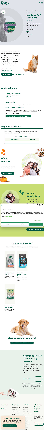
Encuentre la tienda (7, 173)
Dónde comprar (6, 74)
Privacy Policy (32, 357)
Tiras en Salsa (14, 402)
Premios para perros (15, 408)
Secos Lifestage (14, 378)
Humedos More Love (26, 405)
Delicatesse (25, 395)
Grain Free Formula (15, 385)
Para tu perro (15, 374)
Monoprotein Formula (16, 380)
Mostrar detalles (37, 220)
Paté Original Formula (16, 389)
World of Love (4, 374)
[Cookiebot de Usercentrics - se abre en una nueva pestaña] (38, 205)
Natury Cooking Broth (27, 401)
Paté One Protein (15, 393)
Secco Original (25, 376)
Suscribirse (38, 348)
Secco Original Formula (16, 376)
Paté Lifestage (14, 391)
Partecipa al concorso (10, 425)
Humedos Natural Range (16, 406)
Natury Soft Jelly (15, 404)
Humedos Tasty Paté (15, 400)
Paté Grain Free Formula (16, 395)
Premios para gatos (26, 407)
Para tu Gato (26, 374)
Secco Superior (25, 378)
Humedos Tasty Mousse (27, 391)
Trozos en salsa (25, 387)
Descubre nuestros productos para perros (22, 312)
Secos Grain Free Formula (16, 387)
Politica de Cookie (8, 216)
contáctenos (38, 393)
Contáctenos (19, 74)
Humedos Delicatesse (27, 397)
